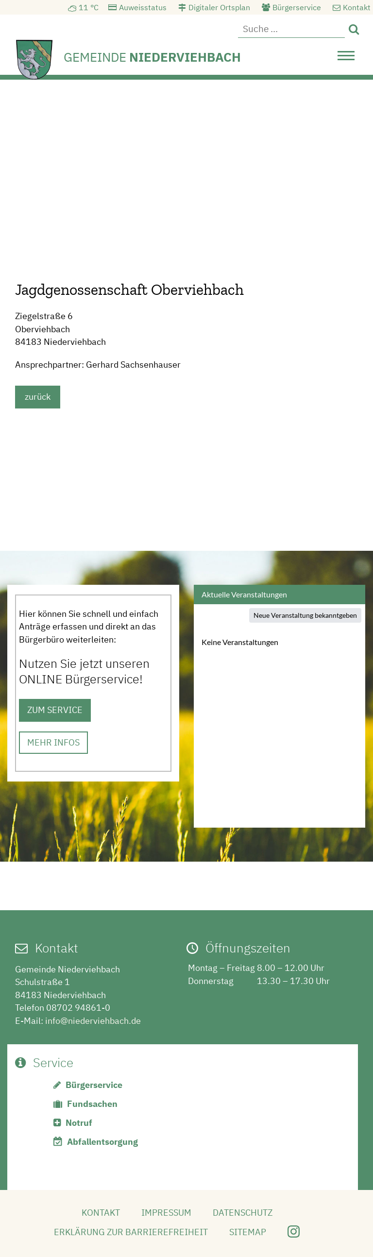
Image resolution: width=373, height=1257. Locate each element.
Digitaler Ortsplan (219, 7)
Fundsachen (92, 1103)
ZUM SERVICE (55, 709)
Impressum (166, 1212)
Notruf (79, 1122)
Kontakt (357, 7)
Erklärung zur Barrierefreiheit (131, 1232)
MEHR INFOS (53, 742)
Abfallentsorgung (102, 1141)
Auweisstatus (143, 7)
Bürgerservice (296, 7)
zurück (38, 396)
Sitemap (247, 1232)
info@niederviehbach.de (93, 1020)
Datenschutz (242, 1212)
